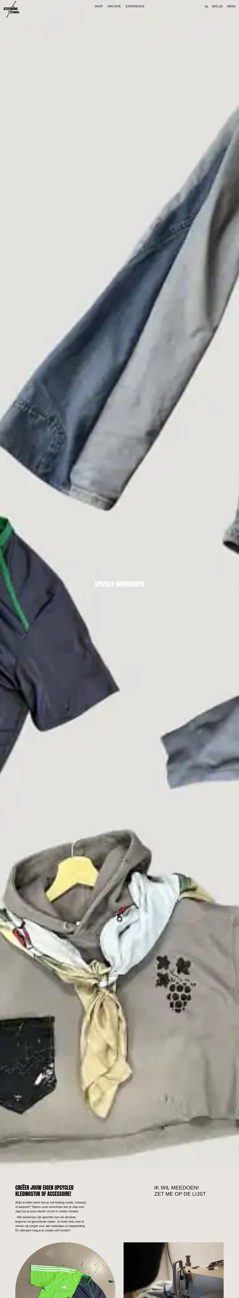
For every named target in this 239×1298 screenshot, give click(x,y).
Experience (135, 6)
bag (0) (217, 6)
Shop (98, 6)
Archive (114, 6)
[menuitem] (207, 6)
